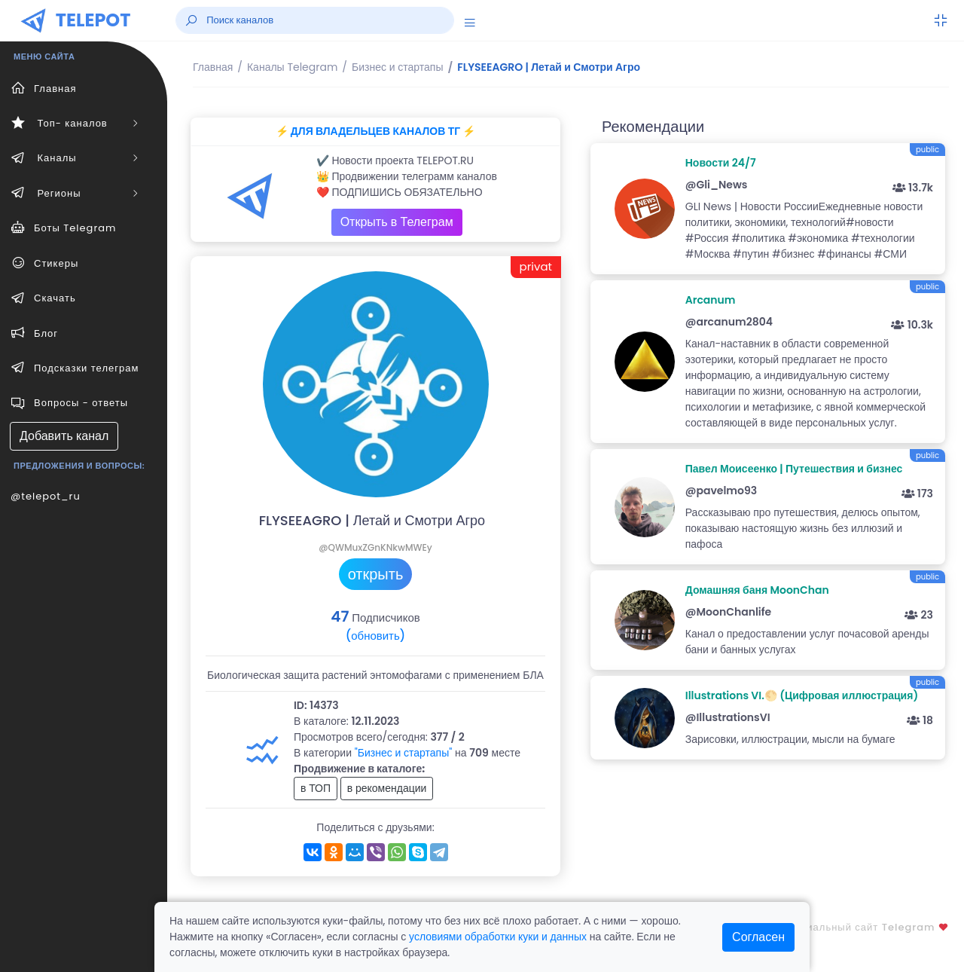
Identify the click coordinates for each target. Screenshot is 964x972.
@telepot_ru (46, 496)
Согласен (758, 937)
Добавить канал (64, 436)
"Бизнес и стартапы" (404, 752)
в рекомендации (387, 788)
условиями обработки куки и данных (498, 936)
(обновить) (375, 635)
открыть (376, 574)
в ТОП (315, 788)
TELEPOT (93, 20)
